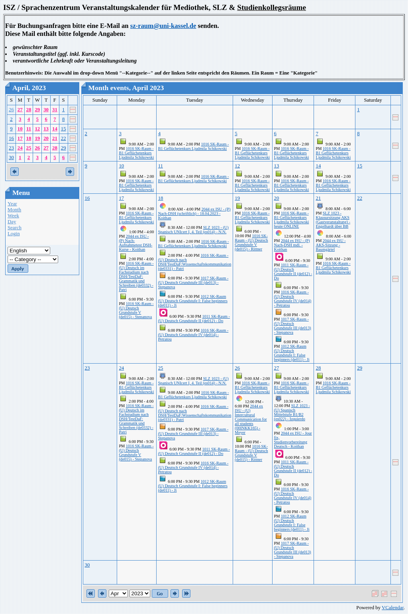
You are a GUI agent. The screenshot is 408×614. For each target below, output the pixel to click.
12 (37, 129)
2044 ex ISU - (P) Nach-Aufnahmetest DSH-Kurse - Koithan (135, 243)
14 (54, 129)
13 (46, 129)
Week (13, 215)
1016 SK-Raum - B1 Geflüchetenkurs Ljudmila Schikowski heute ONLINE (291, 219)
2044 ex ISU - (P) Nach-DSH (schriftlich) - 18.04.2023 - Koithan (194, 213)
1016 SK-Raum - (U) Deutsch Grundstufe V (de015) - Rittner (251, 242)
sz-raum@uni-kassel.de (163, 26)
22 (63, 138)
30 (46, 109)
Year (12, 204)
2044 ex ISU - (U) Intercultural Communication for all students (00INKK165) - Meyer (251, 419)
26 (11, 109)
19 (37, 138)
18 (28, 138)
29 (37, 109)
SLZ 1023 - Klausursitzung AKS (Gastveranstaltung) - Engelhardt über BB (333, 219)
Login (14, 233)
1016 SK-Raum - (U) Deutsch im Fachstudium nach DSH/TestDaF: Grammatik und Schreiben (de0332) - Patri (136, 276)
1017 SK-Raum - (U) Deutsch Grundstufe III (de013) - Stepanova (193, 282)
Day (12, 221)
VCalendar (393, 607)
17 (20, 138)
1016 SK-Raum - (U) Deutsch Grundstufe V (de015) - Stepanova (136, 310)
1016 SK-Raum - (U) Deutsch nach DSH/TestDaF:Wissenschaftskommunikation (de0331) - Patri (194, 262)
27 (20, 109)
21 (54, 138)
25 (28, 148)
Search (15, 227)
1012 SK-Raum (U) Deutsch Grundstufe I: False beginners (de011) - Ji (193, 300)
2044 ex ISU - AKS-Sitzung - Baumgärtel (330, 245)
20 (46, 138)
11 (28, 129)
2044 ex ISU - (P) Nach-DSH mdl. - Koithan (292, 245)
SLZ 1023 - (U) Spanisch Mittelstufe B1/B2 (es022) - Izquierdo (292, 412)
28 (28, 109)
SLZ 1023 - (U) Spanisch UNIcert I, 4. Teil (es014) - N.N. (193, 229)
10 (20, 129)
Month (14, 210)
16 (11, 138)
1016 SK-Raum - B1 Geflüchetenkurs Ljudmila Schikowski (136, 152)
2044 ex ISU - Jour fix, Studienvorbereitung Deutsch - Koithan (293, 440)
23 (11, 148)
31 (54, 109)
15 (63, 129)
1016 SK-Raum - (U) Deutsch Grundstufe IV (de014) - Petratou (193, 334)
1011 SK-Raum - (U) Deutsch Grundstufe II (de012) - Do (194, 318)
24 (20, 148)
